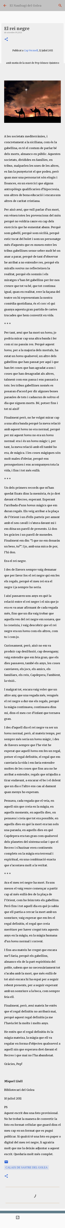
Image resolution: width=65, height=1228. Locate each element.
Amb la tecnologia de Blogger (32, 1217)
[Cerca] (60, 5)
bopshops (44, 1224)
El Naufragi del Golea (25, 5)
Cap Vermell (31, 50)
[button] (6, 39)
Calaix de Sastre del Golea (26, 1167)
